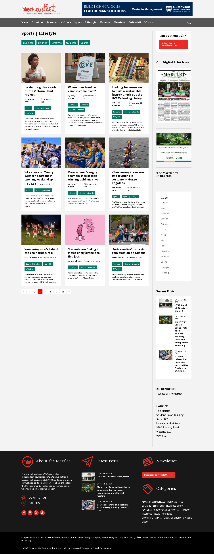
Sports (84, 43)
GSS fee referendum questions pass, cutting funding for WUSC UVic (181, 363)
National (165, 213)
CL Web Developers (102, 548)
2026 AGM (135, 22)
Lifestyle (57, 43)
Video (145, 521)
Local (28, 108)
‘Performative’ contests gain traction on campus (128, 251)
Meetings (120, 22)
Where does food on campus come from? (82, 89)
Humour (105, 22)
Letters (164, 229)
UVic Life (29, 113)
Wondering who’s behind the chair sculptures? (41, 251)
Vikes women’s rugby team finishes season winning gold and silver (84, 175)
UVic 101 (71, 43)
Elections (158, 505)
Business (28, 43)
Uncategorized (172, 517)
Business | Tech (175, 501)
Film (162, 240)
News (24, 22)
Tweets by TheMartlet (169, 393)
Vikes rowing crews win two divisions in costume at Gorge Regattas (128, 177)
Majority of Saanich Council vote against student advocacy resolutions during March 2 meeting (181, 333)
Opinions (37, 22)
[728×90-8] (137, 15)
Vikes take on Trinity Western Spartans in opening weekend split (40, 175)
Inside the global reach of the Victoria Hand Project (40, 90)
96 (63, 291)
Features (52, 22)
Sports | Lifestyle (85, 22)
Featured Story (174, 505)
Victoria (164, 218)
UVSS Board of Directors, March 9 (181, 308)
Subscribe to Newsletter (168, 44)
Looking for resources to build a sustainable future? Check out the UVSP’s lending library (127, 92)
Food (163, 245)
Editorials (165, 224)
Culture (66, 22)
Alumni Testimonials (153, 501)
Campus (73, 104)
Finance (42, 43)
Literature (165, 251)
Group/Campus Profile (166, 509)
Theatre (165, 256)
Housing (165, 272)
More (147, 22)
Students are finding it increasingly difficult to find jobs (84, 252)
